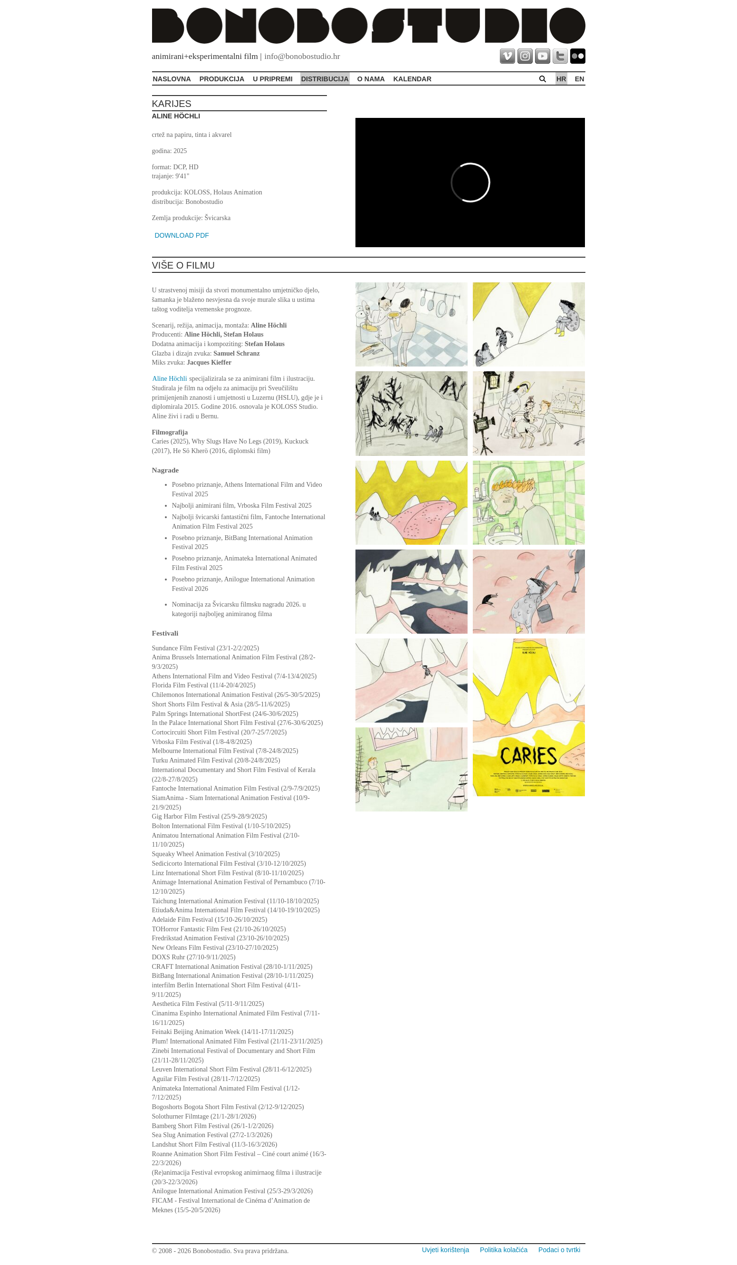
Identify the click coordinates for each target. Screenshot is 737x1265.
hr (561, 79)
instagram (525, 56)
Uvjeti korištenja (445, 1250)
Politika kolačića (503, 1250)
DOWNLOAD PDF (182, 235)
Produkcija (222, 79)
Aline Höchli (170, 378)
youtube (542, 56)
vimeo (507, 56)
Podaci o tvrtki (559, 1250)
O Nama (371, 79)
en (579, 79)
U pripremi (272, 79)
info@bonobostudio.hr (302, 56)
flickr (577, 56)
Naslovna (172, 79)
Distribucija (325, 79)
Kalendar (412, 79)
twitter (560, 56)
